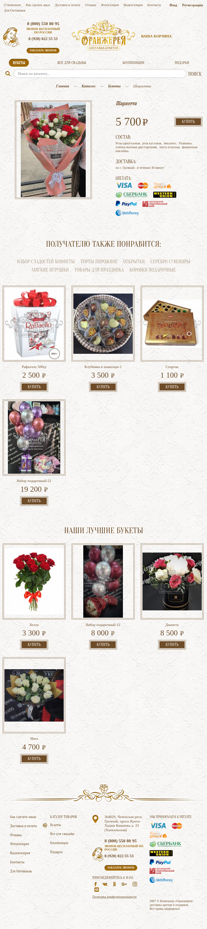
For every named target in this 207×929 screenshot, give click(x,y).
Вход (173, 5)
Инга (34, 739)
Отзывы (90, 5)
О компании (12, 5)
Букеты (19, 63)
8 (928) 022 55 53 (43, 38)
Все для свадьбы (71, 62)
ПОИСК (195, 74)
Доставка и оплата (67, 5)
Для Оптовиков (14, 10)
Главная (62, 86)
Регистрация (192, 5)
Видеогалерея (133, 5)
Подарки (182, 62)
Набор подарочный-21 (34, 481)
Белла (34, 625)
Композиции (133, 62)
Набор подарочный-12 (103, 625)
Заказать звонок (43, 50)
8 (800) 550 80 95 (43, 23)
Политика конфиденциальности (114, 896)
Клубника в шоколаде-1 (103, 367)
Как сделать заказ (38, 5)
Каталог (89, 86)
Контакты (154, 5)
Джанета (172, 625)
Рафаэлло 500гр (34, 367)
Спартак (172, 367)
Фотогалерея (110, 5)
